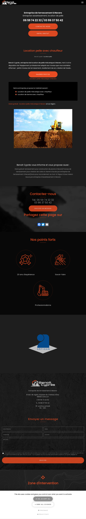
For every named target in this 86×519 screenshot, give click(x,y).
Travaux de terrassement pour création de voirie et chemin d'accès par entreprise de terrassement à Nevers (42, 171)
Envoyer (43, 460)
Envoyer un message (42, 208)
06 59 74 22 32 (32, 20)
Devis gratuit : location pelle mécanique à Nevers (27, 104)
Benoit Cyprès (38, 56)
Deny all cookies (43, 504)
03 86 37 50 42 (53, 20)
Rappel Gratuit (43, 33)
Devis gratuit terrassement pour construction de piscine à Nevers (39, 169)
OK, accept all (43, 499)
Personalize (43, 510)
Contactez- (43, 26)
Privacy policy (43, 514)
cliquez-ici (74, 454)
